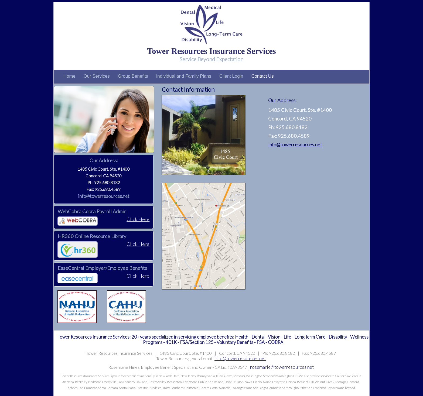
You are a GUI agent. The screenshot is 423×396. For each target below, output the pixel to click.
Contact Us (262, 76)
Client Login (231, 76)
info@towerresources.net (103, 196)
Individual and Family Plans (183, 76)
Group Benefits (133, 76)
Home (69, 76)
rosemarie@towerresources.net (282, 367)
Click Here (138, 219)
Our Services (97, 76)
